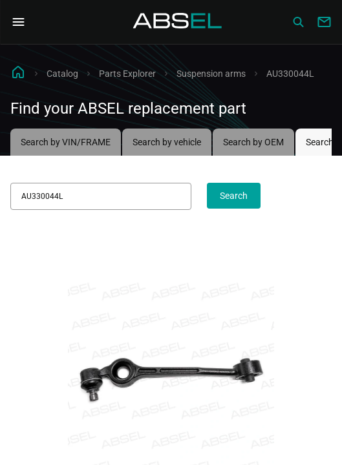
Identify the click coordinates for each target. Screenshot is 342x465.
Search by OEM (253, 142)
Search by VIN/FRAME (66, 142)
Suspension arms (211, 73)
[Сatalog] (298, 22)
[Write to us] (324, 22)
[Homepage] (177, 22)
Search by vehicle (167, 142)
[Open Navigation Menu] (18, 22)
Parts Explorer (127, 73)
